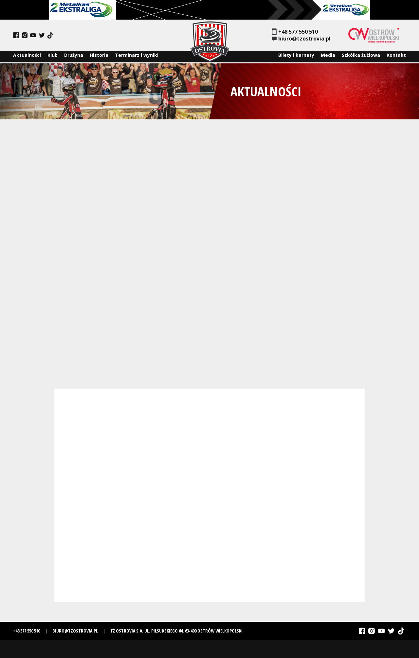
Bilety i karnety (296, 57)
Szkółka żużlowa (361, 57)
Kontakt (396, 57)
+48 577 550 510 (295, 31)
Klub (52, 57)
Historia (99, 57)
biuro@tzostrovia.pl (301, 38)
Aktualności (27, 57)
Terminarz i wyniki (136, 57)
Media (328, 57)
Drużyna (73, 57)
